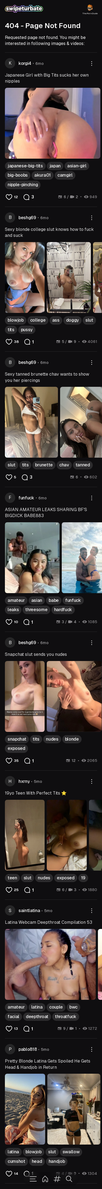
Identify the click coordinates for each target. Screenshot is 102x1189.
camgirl (65, 175)
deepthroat (37, 1016)
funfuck (26, 497)
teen (12, 877)
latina (37, 1007)
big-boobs (18, 175)
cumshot (16, 1161)
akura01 (42, 175)
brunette (43, 464)
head (37, 1161)
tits (11, 329)
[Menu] (33, 1179)
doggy (72, 320)
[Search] (69, 1179)
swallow (71, 1151)
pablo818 (27, 1049)
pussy (27, 329)
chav (64, 464)
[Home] (45, 1179)
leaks (13, 609)
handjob (57, 1161)
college (38, 320)
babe (54, 600)
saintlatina (29, 910)
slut (89, 320)
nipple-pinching (23, 184)
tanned (83, 464)
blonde (72, 739)
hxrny (24, 781)
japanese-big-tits (25, 165)
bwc (73, 1007)
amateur (16, 600)
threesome (36, 609)
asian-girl (76, 165)
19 (83, 877)
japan (55, 165)
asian (36, 600)
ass (56, 320)
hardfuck (63, 609)
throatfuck (65, 1016)
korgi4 (24, 63)
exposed (16, 748)
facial (13, 1016)
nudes (52, 739)
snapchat (17, 739)
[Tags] (57, 1179)
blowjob (16, 320)
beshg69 (27, 217)
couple (56, 1007)
